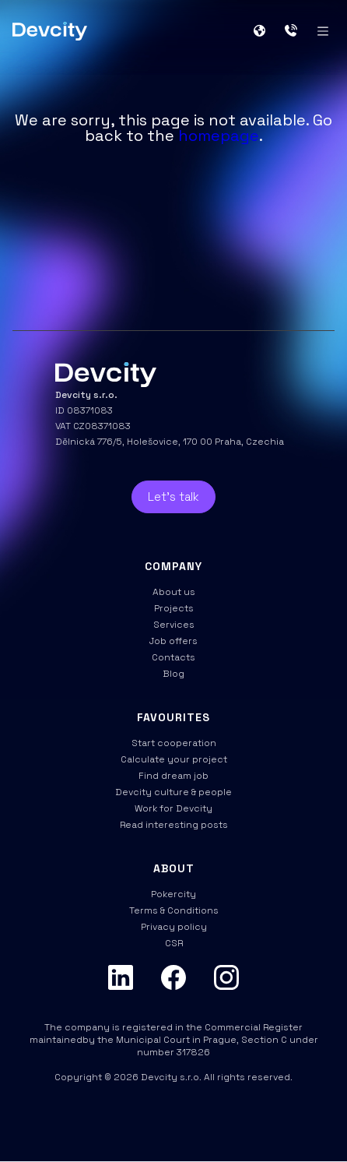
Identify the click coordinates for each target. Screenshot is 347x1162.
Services (174, 624)
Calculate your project (174, 759)
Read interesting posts (174, 825)
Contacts (173, 657)
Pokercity (173, 894)
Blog (173, 673)
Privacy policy (174, 927)
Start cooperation (173, 743)
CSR (174, 943)
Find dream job (173, 775)
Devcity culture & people (173, 792)
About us (173, 592)
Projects (174, 608)
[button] (266, 31)
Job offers (173, 641)
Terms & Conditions (174, 910)
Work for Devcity (173, 808)
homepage (218, 135)
